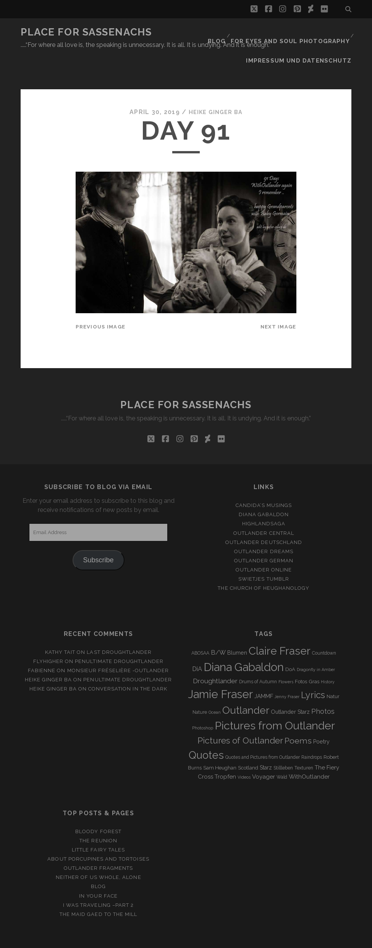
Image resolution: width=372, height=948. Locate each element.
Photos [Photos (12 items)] (323, 687)
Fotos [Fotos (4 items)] (301, 657)
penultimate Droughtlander (119, 637)
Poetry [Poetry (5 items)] (321, 718)
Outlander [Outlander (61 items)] (245, 686)
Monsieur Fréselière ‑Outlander (118, 646)
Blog (227, 32)
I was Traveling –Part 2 (98, 881)
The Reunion (98, 816)
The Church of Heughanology (263, 564)
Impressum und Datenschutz (305, 42)
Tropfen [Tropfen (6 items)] (225, 752)
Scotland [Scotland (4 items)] (248, 743)
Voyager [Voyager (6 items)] (263, 752)
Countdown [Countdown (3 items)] (324, 628)
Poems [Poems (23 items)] (298, 716)
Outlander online (264, 545)
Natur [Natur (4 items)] (333, 672)
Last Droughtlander (119, 628)
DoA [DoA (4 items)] (290, 645)
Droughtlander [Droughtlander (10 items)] (215, 656)
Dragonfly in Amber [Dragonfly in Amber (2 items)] (316, 645)
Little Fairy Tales (98, 825)
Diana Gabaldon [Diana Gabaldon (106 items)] (244, 642)
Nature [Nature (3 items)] (199, 687)
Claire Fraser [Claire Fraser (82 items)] (280, 626)
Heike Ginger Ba (215, 87)
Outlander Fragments (98, 844)
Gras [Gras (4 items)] (314, 657)
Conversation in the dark (127, 665)
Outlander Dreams (263, 527)
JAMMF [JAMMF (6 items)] (263, 671)
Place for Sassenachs (86, 32)
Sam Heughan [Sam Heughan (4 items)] (219, 743)
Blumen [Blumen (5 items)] (237, 628)
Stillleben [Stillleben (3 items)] (283, 743)
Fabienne (41, 646)
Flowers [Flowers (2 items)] (285, 657)
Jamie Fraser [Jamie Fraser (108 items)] (220, 669)
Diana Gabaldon (264, 490)
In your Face (98, 871)
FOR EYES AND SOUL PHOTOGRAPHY (296, 32)
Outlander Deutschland (263, 518)
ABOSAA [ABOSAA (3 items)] (200, 628)
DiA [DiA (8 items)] (197, 644)
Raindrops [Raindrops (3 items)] (311, 733)
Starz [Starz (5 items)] (266, 743)
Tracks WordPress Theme (153, 939)
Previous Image (100, 302)
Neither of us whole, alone (98, 853)
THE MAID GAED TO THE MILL (98, 890)
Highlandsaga (264, 499)
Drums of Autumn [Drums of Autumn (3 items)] (258, 657)
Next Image (278, 302)
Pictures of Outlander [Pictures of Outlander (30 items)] (240, 716)
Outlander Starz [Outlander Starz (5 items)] (290, 687)
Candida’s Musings (264, 481)
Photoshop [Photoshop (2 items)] (202, 704)
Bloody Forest (98, 807)
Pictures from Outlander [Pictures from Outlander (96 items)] (275, 701)
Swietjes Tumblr (263, 554)
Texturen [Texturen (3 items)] (303, 743)
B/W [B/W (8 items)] (218, 628)
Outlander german (264, 536)
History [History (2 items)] (328, 657)
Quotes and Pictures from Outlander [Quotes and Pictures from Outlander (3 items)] (262, 733)
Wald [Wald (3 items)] (282, 752)
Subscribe (98, 536)
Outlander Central (263, 509)
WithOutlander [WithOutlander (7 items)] (309, 752)
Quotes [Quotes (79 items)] (206, 730)
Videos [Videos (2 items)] (244, 752)
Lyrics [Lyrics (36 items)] (313, 670)
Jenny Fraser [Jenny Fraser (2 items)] (287, 672)
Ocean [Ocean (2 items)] (215, 688)
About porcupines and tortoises (98, 835)
